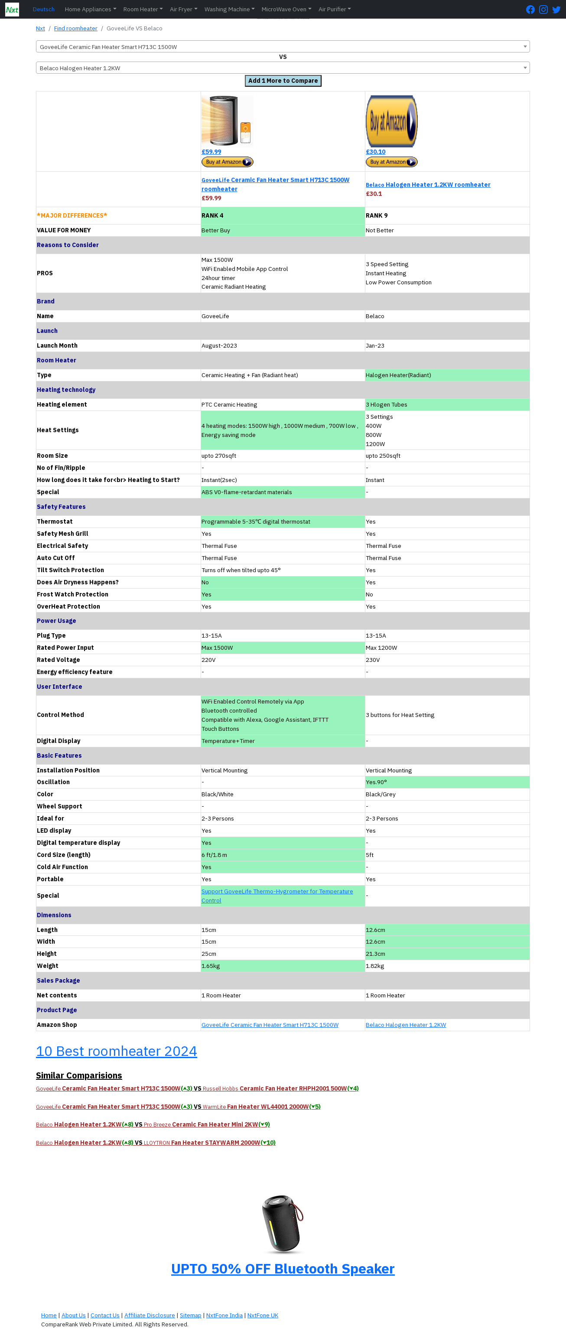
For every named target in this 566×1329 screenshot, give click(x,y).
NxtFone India (224, 1315)
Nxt (40, 28)
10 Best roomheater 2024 (116, 1051)
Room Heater (141, 9)
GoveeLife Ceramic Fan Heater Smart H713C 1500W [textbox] (108, 47)
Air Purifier (332, 9)
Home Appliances (88, 9)
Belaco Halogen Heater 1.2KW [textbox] (80, 68)
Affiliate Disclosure (149, 1315)
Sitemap (191, 1315)
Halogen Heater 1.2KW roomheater (428, 185)
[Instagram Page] (545, 9)
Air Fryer (181, 9)
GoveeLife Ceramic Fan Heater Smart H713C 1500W (270, 1025)
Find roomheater (76, 28)
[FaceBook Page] (532, 9)
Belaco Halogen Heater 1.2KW (406, 1025)
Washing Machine (227, 9)
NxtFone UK (262, 1315)
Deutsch (44, 9)
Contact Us (105, 1315)
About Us (74, 1315)
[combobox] (283, 46)
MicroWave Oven (284, 9)
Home (49, 1315)
